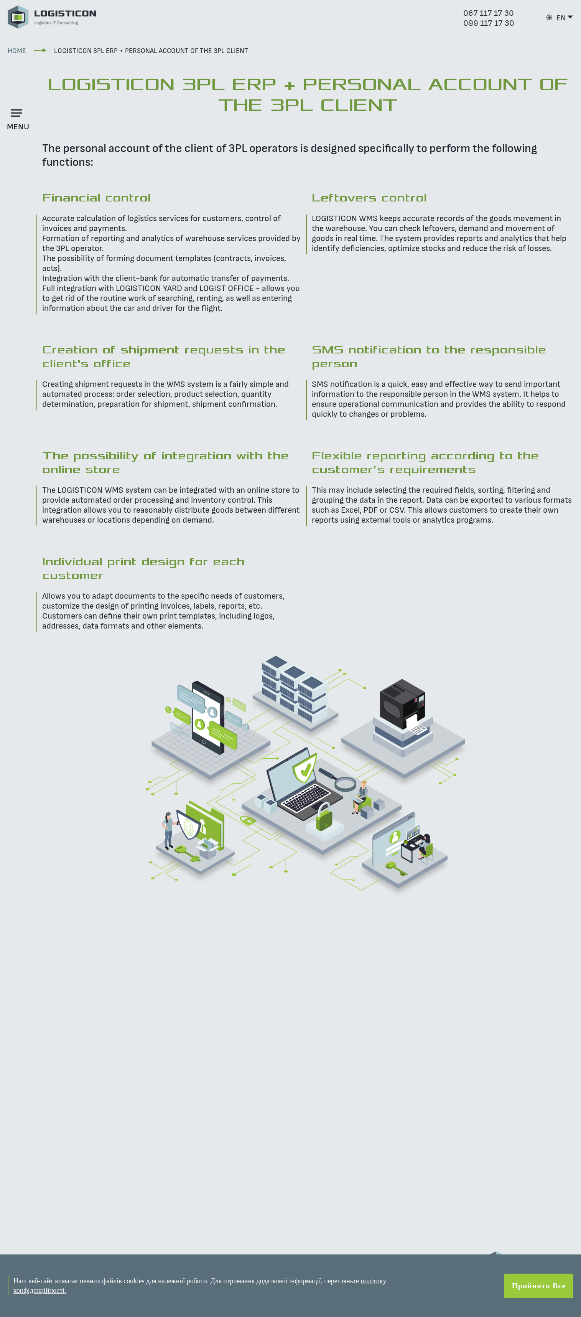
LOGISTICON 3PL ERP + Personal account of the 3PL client (151, 50)
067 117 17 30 (488, 12)
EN (561, 17)
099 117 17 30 (488, 22)
